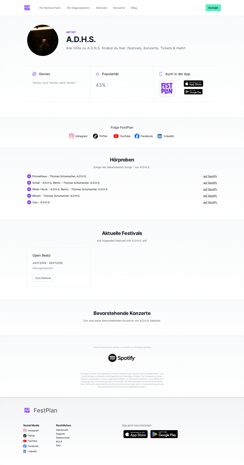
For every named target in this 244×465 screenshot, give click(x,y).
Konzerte (119, 7)
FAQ (58, 445)
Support (60, 433)
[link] (58, 267)
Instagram (31, 430)
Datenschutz (63, 437)
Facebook (30, 446)
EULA (59, 441)
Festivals (101, 7)
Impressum (62, 429)
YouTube (30, 441)
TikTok (29, 436)
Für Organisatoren (78, 7)
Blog (134, 7)
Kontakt (213, 7)
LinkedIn (30, 451)
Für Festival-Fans (50, 7)
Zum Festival (43, 278)
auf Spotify (210, 176)
